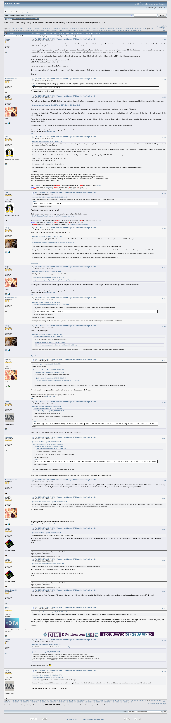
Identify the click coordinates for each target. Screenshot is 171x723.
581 (113, 28)
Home (9, 18)
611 (45, 30)
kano (6, 137)
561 (59, 28)
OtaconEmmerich (11, 79)
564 (67, 28)
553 (37, 28)
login (22, 12)
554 (40, 28)
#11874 (164, 498)
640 (124, 30)
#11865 (164, 193)
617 (61, 30)
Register (30, 18)
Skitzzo (7, 39)
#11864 (164, 137)
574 (94, 28)
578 (105, 28)
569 (81, 28)
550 (29, 28)
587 (129, 28)
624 (80, 30)
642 (129, 30)
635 (110, 30)
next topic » (163, 28)
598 (10, 30)
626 (86, 30)
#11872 (164, 438)
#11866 (164, 228)
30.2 (27, 15)
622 (75, 30)
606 (32, 30)
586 (127, 28)
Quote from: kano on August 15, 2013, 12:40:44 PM (46, 302)
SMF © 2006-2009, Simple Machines (93, 719)
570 (83, 28)
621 (72, 30)
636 (113, 30)
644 (134, 30)
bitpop (7, 228)
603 (23, 30)
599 (13, 30)
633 (105, 30)
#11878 (164, 608)
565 (70, 28)
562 (62, 28)
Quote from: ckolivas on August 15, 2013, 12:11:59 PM (47, 236)
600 (15, 30)
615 (56, 30)
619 (67, 30)
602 (21, 30)
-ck (6, 96)
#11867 (164, 267)
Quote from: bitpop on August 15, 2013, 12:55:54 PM (46, 271)
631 (99, 30)
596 (5, 30)
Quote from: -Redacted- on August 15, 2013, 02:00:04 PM (48, 563)
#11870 (164, 360)
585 (124, 28)
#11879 (164, 640)
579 (108, 28)
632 (102, 30)
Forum (99, 185)
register (28, 12)
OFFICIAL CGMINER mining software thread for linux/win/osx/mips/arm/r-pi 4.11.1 (75, 23)
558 (51, 28)
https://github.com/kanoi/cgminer (79, 189)
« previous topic (161, 26)
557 (48, 28)
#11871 (164, 402)
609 (40, 30)
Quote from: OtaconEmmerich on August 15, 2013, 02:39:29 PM (49, 612)
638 (118, 30)
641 (126, 30)
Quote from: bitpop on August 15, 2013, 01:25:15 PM (46, 364)
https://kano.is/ (49, 187)
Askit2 (7, 607)
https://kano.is (38, 185)
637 (115, 30)
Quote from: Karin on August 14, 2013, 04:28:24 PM (46, 644)
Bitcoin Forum (8, 23)
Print (164, 30)
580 (110, 28)
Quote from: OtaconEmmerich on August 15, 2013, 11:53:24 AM (49, 197)
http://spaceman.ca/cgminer (65, 647)
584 (121, 28)
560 (56, 28)
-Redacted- (9, 437)
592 (143, 28)
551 (32, 28)
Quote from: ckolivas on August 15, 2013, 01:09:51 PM (47, 334)
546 (19, 28)
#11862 (164, 80)
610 (42, 30)
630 (96, 30)
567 (75, 28)
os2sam (7, 528)
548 (24, 28)
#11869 (164, 326)
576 (100, 28)
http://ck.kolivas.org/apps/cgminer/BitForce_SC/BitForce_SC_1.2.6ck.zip (56, 105)
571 (86, 28)
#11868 (164, 298)
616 (59, 30)
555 (43, 28)
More (36, 18)
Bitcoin (17, 23)
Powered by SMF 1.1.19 (74, 719)
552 (35, 28)
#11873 (164, 481)
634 (107, 30)
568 (78, 28)
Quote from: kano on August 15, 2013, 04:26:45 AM (47, 408)
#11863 (164, 97)
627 (88, 30)
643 (132, 30)
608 (37, 30)
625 (83, 30)
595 (152, 28)
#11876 (164, 560)
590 (137, 28)
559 (54, 28)
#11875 (164, 529)
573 (91, 28)
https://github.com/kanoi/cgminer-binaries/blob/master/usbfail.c (52, 216)
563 (65, 28)
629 (94, 30)
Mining (23, 23)
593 (146, 28)
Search (19, 18)
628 (91, 30)
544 (13, 28)
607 (34, 30)
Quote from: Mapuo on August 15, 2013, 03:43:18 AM (49, 410)
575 (97, 28)
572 (89, 28)
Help (14, 18)
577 (102, 28)
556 (46, 28)
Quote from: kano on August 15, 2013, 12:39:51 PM (46, 652)
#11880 (164, 671)
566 (73, 28)
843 (139, 30)
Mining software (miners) (35, 23)
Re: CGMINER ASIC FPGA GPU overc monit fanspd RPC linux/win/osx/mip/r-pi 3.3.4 (65, 39)
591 (140, 28)
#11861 (164, 40)
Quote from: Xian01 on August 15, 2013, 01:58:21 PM (46, 441)
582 (116, 28)
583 (119, 28)
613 (51, 30)
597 (7, 30)
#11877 (164, 591)
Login (24, 18)
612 (48, 30)
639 (121, 30)
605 (29, 30)
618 (64, 30)
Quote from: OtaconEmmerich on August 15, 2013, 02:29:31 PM (49, 501)
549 (27, 28)
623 (78, 30)
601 (18, 30)
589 (135, 28)
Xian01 (7, 402)
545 (16, 28)
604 (26, 30)
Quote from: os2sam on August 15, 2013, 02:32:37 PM (47, 675)
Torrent (31, 15)
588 (132, 28)
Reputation (34, 263)
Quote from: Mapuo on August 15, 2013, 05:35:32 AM (46, 406)
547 (21, 28)
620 (69, 30)
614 (53, 30)
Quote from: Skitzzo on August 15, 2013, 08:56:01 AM (47, 141)
